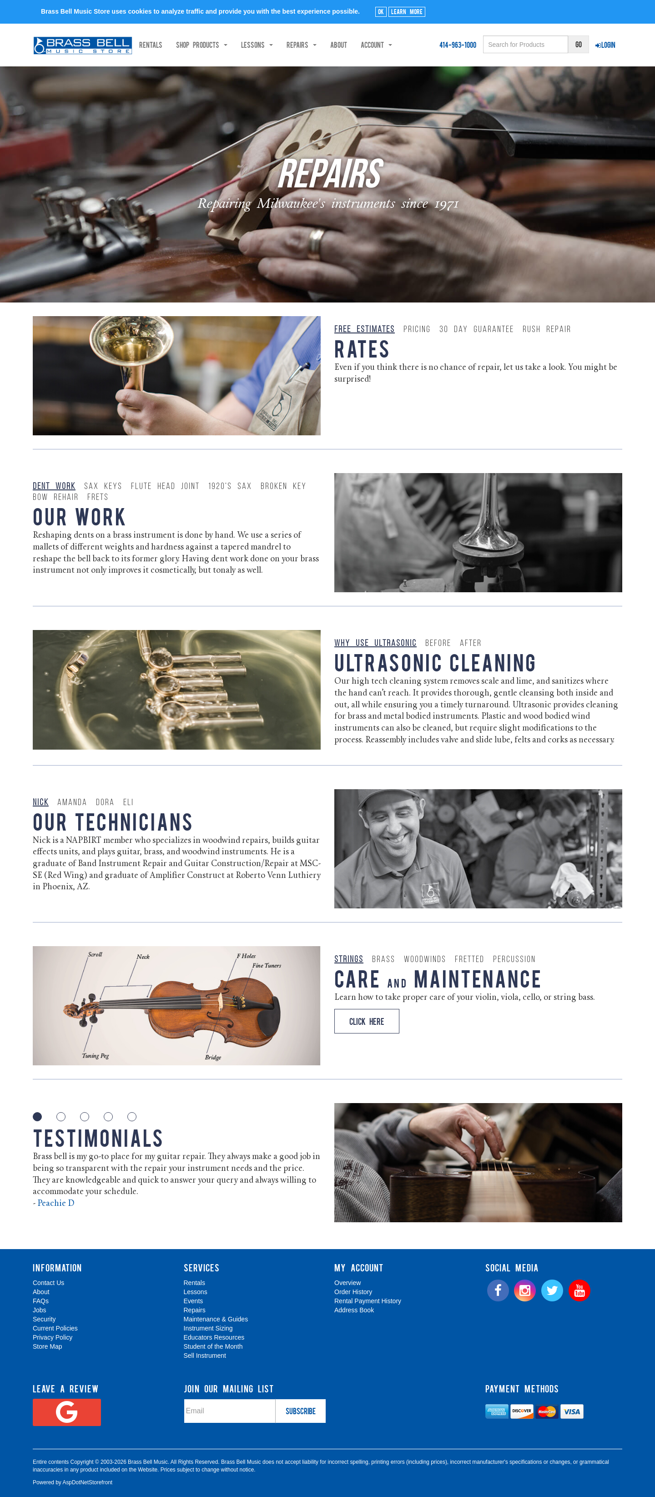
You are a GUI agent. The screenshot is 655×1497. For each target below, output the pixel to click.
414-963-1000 (457, 44)
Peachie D (55, 1204)
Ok (381, 11)
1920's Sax (230, 486)
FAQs (41, 1301)
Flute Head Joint (165, 486)
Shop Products (234, 44)
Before (438, 643)
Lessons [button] (289, 44)
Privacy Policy (52, 1337)
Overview (347, 1282)
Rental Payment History (367, 1301)
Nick (41, 802)
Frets (98, 497)
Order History (353, 1291)
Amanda (72, 802)
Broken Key (284, 486)
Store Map (47, 1346)
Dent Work (54, 486)
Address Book (354, 1310)
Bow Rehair (56, 497)
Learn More (407, 11)
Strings (348, 959)
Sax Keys (103, 486)
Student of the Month (213, 1346)
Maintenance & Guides (216, 1319)
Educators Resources (214, 1337)
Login (605, 44)
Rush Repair (547, 329)
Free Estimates (364, 329)
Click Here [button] (366, 1021)
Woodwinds (425, 959)
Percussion (514, 959)
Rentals (183, 44)
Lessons (195, 1291)
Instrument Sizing (208, 1328)
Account (408, 44)
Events (193, 1301)
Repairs (195, 1310)
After (471, 643)
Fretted (469, 959)
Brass (383, 959)
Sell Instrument (205, 1355)
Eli (128, 802)
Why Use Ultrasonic (375, 643)
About (371, 44)
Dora (105, 802)
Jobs (39, 1310)
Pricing (417, 329)
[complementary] (583, 1447)
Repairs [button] (334, 44)
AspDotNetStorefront (87, 1482)
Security (44, 1319)
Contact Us (48, 1282)
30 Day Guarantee (476, 329)
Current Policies (55, 1328)
